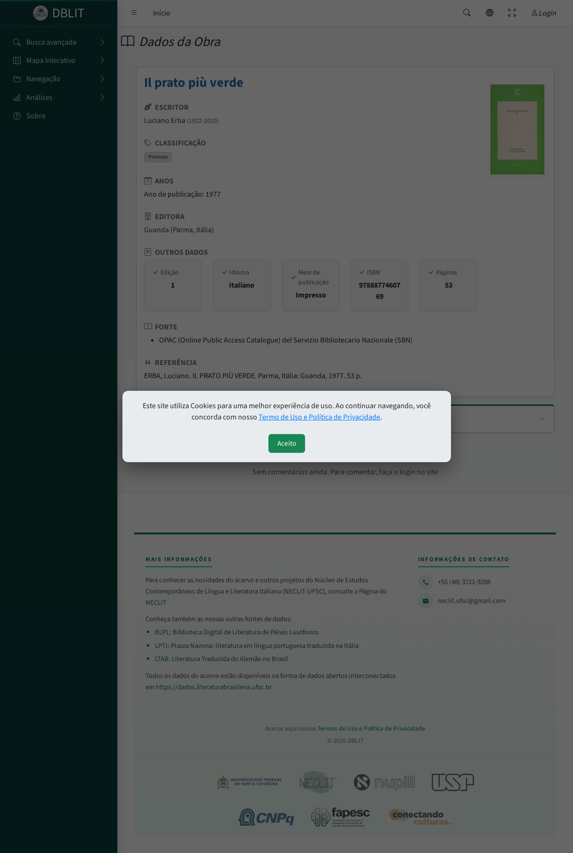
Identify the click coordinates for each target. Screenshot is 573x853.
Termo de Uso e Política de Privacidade (319, 417)
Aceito (286, 443)
